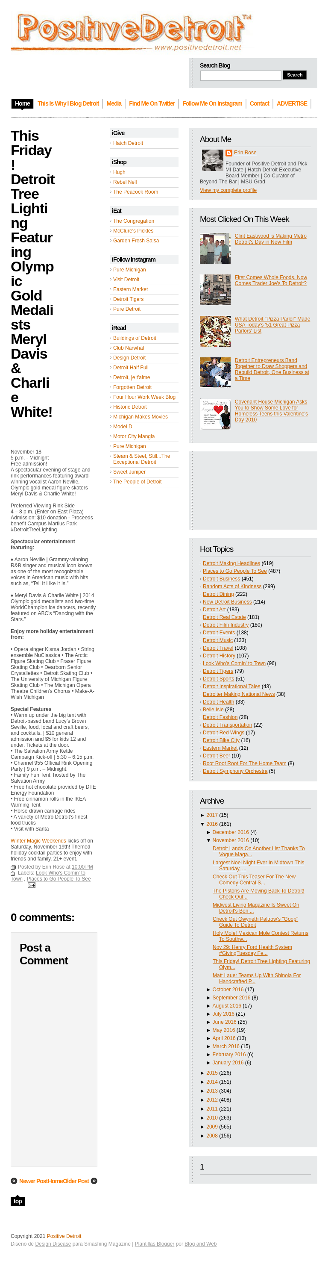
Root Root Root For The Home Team (245, 763)
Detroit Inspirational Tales (232, 686)
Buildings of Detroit (134, 338)
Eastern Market (130, 289)
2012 (212, 1100)
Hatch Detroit (128, 143)
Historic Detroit (130, 407)
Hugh (119, 172)
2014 (212, 1082)
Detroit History (219, 656)
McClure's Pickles (133, 231)
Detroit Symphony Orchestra (235, 771)
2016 (212, 824)
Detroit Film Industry (226, 625)
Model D (122, 427)
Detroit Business (221, 579)
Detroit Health (218, 702)
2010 (212, 1118)
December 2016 (231, 832)
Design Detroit (129, 358)
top (18, 1201)
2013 (212, 1091)
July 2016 (223, 1014)
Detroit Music (218, 640)
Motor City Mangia (134, 436)
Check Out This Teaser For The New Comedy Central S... (254, 880)
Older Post (76, 1181)
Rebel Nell (125, 182)
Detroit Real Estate (224, 617)
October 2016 (228, 990)
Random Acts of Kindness (232, 586)
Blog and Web (200, 1244)
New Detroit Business (227, 602)
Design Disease (53, 1244)
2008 (212, 1136)
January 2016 (228, 1063)
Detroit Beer (216, 756)
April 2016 (224, 1038)
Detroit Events (219, 633)
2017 (212, 815)
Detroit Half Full (131, 368)
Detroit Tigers (128, 299)
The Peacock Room (135, 192)
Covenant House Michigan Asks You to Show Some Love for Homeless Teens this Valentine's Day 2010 (271, 411)
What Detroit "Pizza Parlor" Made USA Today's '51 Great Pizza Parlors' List (272, 325)
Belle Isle (213, 710)
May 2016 (224, 1030)
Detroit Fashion (220, 717)
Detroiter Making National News (239, 694)
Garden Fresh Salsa (136, 241)
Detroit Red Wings (223, 733)
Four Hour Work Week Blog (144, 397)
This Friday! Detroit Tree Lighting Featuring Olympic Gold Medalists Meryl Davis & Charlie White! (33, 273)
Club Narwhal (128, 348)
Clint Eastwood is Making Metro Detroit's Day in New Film (271, 239)
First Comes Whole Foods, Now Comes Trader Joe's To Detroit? (271, 280)
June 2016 (225, 1022)
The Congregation (133, 221)
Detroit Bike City (221, 740)
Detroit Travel (218, 648)
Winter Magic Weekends (38, 841)
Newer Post (33, 1181)
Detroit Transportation (227, 725)
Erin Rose (245, 153)
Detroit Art (214, 610)
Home (55, 1181)
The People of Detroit (137, 482)
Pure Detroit (127, 309)
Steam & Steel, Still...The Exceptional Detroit (141, 459)
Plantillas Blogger (155, 1244)
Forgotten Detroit (132, 387)
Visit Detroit (126, 280)
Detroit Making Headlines (231, 563)
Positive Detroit (64, 1236)
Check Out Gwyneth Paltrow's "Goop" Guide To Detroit (255, 922)
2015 (212, 1073)
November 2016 (231, 840)
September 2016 (232, 998)
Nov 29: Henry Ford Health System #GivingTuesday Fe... (252, 950)
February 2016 (229, 1055)
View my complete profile (228, 190)
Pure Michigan (129, 270)
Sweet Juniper (129, 472)
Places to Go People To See (235, 571)
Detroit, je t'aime (131, 377)
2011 (212, 1109)
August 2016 (227, 1006)
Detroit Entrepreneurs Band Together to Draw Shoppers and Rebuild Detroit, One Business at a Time (272, 369)
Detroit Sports (218, 679)
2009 (212, 1127)
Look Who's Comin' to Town (234, 663)
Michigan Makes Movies (140, 417)
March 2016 (226, 1046)
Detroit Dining (218, 594)
